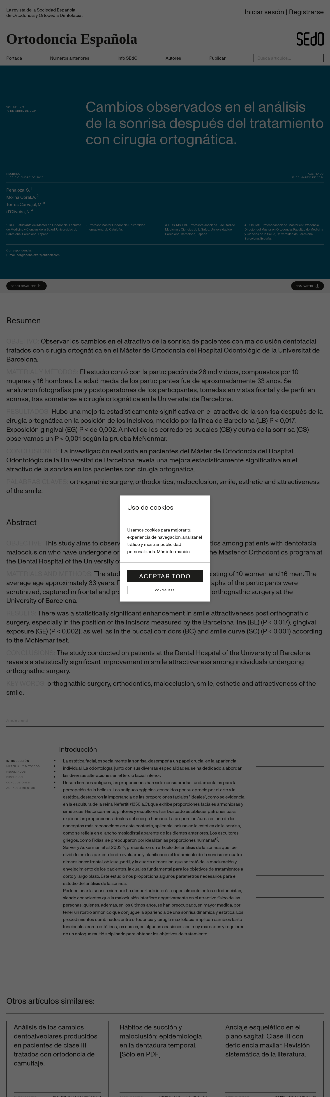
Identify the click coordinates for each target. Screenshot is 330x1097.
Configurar (165, 590)
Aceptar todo (165, 576)
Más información (173, 551)
